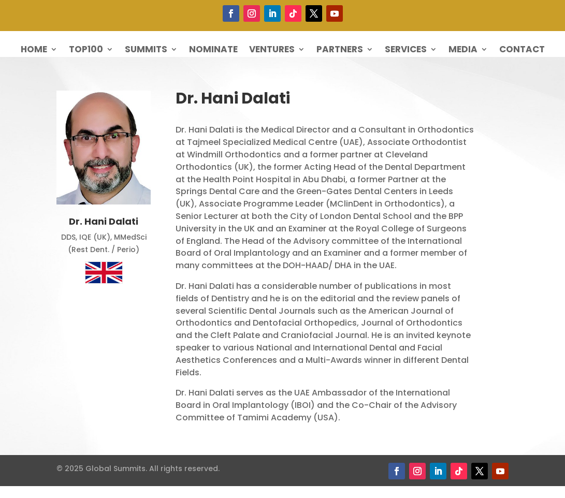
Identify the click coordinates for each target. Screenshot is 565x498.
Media (462, 50)
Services (406, 50)
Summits (146, 50)
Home (34, 50)
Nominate (213, 50)
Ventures (272, 50)
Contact (522, 50)
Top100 (86, 50)
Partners (339, 50)
